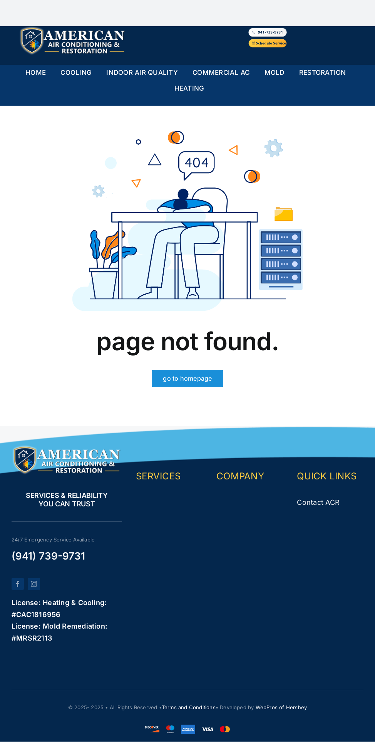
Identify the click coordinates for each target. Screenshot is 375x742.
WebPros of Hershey (281, 707)
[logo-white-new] (73, 29)
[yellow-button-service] (267, 41)
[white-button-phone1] (267, 30)
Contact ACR (318, 502)
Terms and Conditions (189, 707)
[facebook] (18, 584)
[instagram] (34, 584)
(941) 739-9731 (48, 556)
